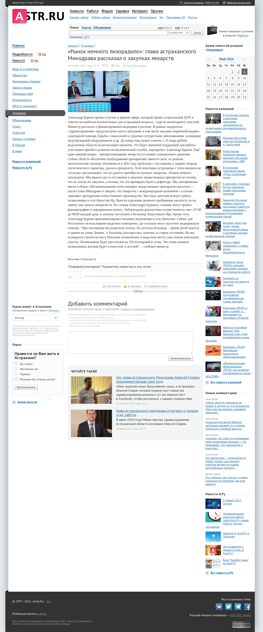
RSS (42, 54)
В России (18, 145)
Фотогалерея (148, 17)
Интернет (140, 11)
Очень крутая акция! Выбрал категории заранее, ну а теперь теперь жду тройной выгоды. (225, 425)
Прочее (157, 11)
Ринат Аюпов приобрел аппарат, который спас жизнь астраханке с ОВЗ (235, 156)
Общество (19, 75)
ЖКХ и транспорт (24, 106)
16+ (48, 601)
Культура (18, 132)
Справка (122, 11)
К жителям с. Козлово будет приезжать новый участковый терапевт (236, 189)
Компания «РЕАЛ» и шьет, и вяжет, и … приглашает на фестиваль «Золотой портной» (227, 314)
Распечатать (113, 286)
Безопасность (22, 100)
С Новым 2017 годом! (232, 501)
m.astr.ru (42, 614)
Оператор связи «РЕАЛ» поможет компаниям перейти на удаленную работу (236, 267)
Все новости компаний (226, 382)
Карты (86, 27)
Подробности (22, 54)
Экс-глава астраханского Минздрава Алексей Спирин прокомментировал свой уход (158, 379)
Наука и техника (23, 139)
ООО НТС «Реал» (240, 615)
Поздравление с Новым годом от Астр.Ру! (233, 550)
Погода (192, 17)
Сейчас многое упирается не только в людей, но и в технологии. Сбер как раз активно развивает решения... (227, 407)
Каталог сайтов (79, 17)
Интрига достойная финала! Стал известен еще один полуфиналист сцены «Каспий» (227, 334)
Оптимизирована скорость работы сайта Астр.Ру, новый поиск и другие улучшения (227, 520)
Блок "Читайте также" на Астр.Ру (236, 561)
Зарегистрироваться (193, 2)
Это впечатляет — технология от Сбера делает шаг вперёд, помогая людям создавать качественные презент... (225, 463)
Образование (21, 120)
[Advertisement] (37, 237)
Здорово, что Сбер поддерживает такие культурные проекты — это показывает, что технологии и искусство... (227, 443)
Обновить (53, 310)
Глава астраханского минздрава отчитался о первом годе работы (157, 413)
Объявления (102, 27)
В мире (17, 151)
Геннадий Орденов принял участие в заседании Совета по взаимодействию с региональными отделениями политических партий (227, 208)
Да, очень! (26, 364)
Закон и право (22, 87)
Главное (18, 46)
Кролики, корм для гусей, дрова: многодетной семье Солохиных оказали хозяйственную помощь (226, 229)
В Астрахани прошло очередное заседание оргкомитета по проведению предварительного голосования (227, 123)
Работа (92, 11)
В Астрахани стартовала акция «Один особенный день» (234, 172)
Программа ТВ (175, 17)
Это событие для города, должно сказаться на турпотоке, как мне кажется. (226, 481)
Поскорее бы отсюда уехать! (37, 379)
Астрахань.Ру (88, 259)
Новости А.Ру (22, 167)
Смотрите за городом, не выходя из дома (236, 281)
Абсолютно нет (29, 369)
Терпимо (25, 374)
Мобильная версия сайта (239, 2)
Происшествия (22, 94)
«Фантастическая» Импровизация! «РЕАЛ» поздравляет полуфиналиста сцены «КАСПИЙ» (228, 369)
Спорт (16, 126)
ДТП (87, 37)
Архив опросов (27, 402)
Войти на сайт (212, 2)
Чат (161, 17)
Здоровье (19, 113)
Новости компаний (26, 161)
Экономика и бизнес (26, 81)
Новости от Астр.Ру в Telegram (236, 534)
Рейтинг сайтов (100, 17)
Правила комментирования (137, 309)
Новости (77, 11)
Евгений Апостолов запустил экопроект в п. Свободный (236, 141)
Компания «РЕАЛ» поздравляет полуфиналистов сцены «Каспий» (234, 296)
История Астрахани (125, 17)
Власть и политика (25, 69)
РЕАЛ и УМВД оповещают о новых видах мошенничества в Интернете (226, 249)
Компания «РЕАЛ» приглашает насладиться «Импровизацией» (234, 352)
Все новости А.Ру (222, 573)
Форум (107, 11)
